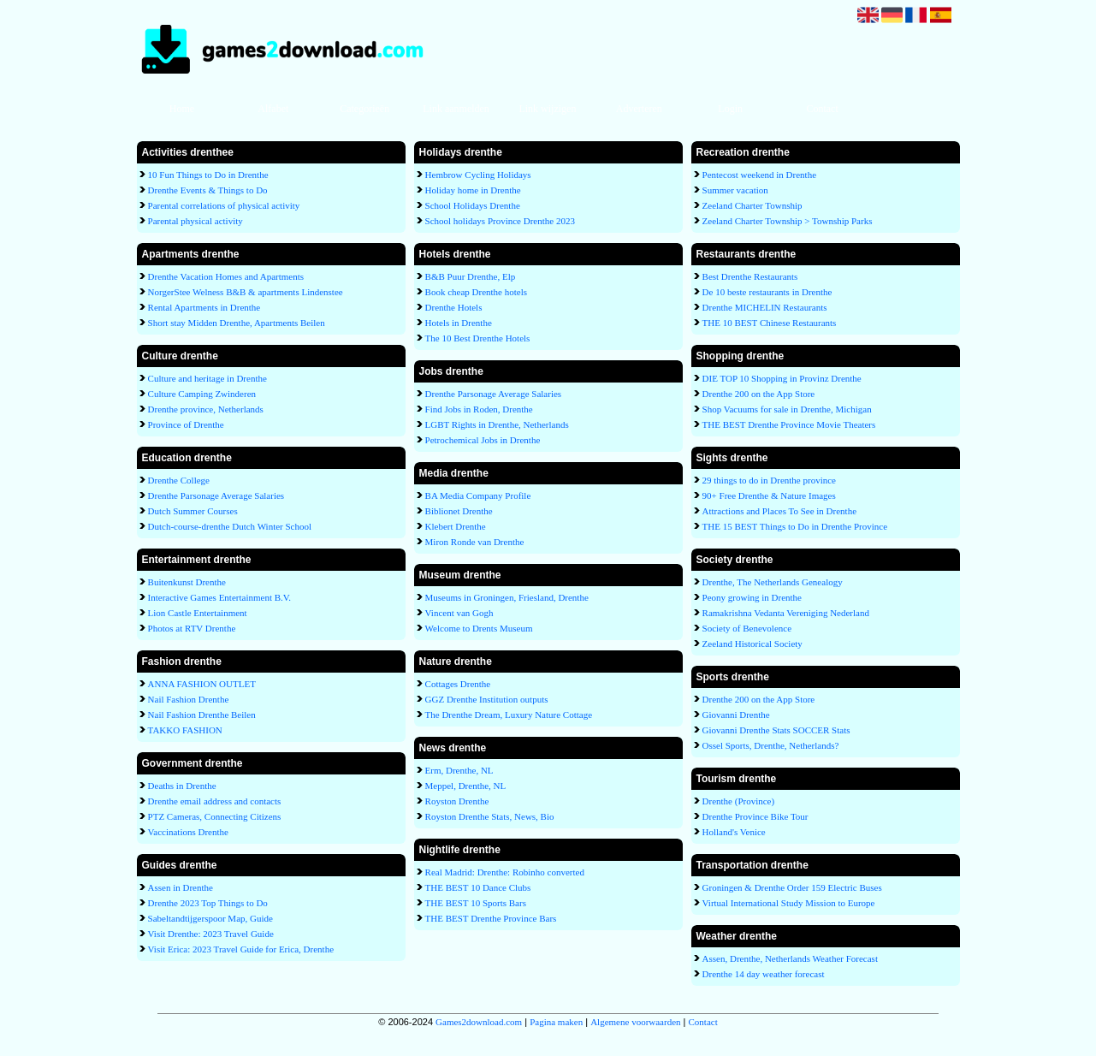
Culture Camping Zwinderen (202, 394)
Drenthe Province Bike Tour (755, 816)
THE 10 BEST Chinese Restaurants (769, 322)
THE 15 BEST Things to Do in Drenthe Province (795, 526)
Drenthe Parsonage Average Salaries (216, 495)
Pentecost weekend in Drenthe (759, 174)
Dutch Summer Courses (193, 511)
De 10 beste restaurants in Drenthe (767, 292)
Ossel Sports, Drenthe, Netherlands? (770, 745)
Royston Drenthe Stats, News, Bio (489, 816)
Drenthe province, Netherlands (206, 409)
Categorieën (364, 109)
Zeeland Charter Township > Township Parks (787, 221)
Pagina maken (556, 1022)
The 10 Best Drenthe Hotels (477, 338)
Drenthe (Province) (738, 801)
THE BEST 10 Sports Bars (475, 903)
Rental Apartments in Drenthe (204, 307)
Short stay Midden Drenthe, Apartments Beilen (236, 322)
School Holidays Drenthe (472, 205)
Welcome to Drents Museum (479, 628)
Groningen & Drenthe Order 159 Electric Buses (792, 887)
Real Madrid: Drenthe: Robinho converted (504, 872)
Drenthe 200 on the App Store (758, 394)
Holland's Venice (734, 832)
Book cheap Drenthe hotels (476, 292)
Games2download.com (478, 1022)
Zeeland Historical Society (752, 643)
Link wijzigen (547, 109)
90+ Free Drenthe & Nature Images (769, 495)
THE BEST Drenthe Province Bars (491, 918)
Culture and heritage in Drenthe (207, 378)
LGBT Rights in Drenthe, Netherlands (497, 424)
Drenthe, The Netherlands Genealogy (772, 582)
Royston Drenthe (457, 801)
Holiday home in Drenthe (473, 190)
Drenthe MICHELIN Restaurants (764, 307)
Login (730, 109)
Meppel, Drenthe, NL (466, 785)
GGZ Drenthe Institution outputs (486, 699)
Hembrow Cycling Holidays (478, 174)
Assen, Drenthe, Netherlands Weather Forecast (790, 958)
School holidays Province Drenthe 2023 (500, 221)
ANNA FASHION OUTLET (202, 684)
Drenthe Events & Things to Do (208, 190)
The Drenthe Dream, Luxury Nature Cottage (508, 714)
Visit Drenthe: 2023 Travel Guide (211, 933)
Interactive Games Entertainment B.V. (220, 597)
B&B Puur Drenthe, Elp (470, 276)
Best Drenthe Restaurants (750, 276)
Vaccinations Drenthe (188, 832)
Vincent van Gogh (459, 613)
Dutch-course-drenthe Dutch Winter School (230, 526)
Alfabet (273, 109)
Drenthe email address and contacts (214, 801)
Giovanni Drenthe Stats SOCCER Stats (776, 730)
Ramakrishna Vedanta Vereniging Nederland (785, 613)
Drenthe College (179, 480)
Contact (822, 109)
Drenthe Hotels (454, 307)
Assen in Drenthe (180, 887)
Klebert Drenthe (455, 526)
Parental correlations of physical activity (224, 205)
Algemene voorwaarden (635, 1022)
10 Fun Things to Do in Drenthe (208, 174)
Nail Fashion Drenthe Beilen (202, 714)
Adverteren (639, 109)
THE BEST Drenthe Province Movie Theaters (789, 424)
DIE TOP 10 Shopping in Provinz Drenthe (782, 378)
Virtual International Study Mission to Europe (788, 903)
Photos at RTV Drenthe (192, 628)
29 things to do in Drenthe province (769, 480)
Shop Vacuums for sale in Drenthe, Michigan (787, 409)
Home (181, 109)
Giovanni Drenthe (736, 714)
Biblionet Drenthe (459, 511)
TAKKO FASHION (185, 730)
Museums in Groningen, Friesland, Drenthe (507, 597)
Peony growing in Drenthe (752, 597)
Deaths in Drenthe (182, 785)
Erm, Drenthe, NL (459, 770)
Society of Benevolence (746, 628)
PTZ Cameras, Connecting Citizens (214, 816)
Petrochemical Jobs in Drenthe (483, 440)
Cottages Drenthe (458, 684)
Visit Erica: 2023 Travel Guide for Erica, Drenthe (241, 949)
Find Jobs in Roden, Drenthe (479, 409)
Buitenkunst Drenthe (187, 582)
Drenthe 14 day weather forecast (763, 974)
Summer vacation (735, 190)
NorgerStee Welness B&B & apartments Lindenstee (245, 292)
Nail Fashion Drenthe (188, 699)
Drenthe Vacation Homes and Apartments (226, 276)
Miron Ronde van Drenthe (474, 542)
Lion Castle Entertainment (197, 613)
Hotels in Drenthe (458, 322)
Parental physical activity (195, 221)
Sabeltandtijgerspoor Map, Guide (210, 918)
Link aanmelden (456, 109)
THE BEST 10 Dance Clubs (478, 887)
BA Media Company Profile (478, 495)
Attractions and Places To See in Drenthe (779, 511)
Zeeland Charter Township (752, 205)
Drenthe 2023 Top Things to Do (208, 903)
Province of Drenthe (186, 424)
